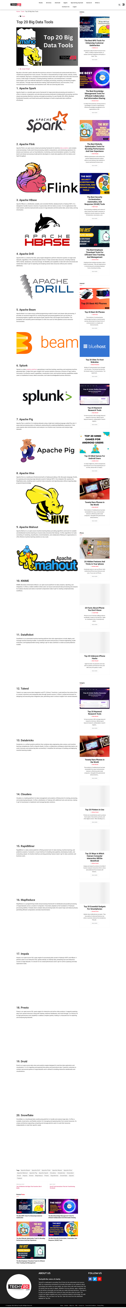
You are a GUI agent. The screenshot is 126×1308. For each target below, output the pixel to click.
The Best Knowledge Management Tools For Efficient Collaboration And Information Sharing (94, 94)
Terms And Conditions (90, 1306)
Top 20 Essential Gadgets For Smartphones (95, 907)
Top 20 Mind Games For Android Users (94, 457)
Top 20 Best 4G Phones (95, 312)
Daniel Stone (95, 314)
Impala (25, 1175)
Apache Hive (68, 1170)
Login (75, 7)
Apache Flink (46, 1170)
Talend (19, 1178)
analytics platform (31, 369)
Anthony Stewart (95, 812)
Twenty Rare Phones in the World (94, 503)
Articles (49, 3)
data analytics (64, 148)
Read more (94, 59)
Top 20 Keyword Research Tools (95, 409)
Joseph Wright (95, 612)
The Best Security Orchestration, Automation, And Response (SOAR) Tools (94, 200)
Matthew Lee (95, 47)
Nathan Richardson (95, 364)
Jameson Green (95, 259)
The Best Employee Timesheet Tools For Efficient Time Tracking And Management (95, 253)
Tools (22, 11)
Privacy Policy (100, 1306)
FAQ (76, 1306)
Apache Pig (33, 1173)
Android (57, 3)
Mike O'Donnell (95, 660)
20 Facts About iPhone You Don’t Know (94, 609)
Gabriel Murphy (95, 153)
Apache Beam (25, 1170)
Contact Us (65, 7)
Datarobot (70, 1173)
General (89, 3)
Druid (19, 1175)
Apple (65, 3)
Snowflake (63, 1175)
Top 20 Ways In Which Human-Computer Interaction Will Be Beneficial (94, 857)
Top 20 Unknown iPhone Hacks (94, 657)
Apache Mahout (22, 1173)
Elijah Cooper (95, 206)
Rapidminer (54, 1175)
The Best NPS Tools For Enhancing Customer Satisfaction (94, 43)
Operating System (77, 3)
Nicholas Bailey (95, 566)
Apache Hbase (57, 1170)
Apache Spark (43, 1173)
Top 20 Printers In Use (94, 810)
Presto (47, 1175)
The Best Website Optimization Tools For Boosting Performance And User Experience (94, 147)
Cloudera (53, 1173)
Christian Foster (95, 100)
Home (41, 3)
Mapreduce (39, 1175)
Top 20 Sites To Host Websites (95, 361)
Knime (31, 1175)
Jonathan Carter (95, 460)
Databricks (61, 1173)
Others (97, 3)
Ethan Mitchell (95, 412)
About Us (71, 1306)
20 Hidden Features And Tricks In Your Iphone (94, 562)
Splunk (71, 1175)
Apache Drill (36, 1170)
